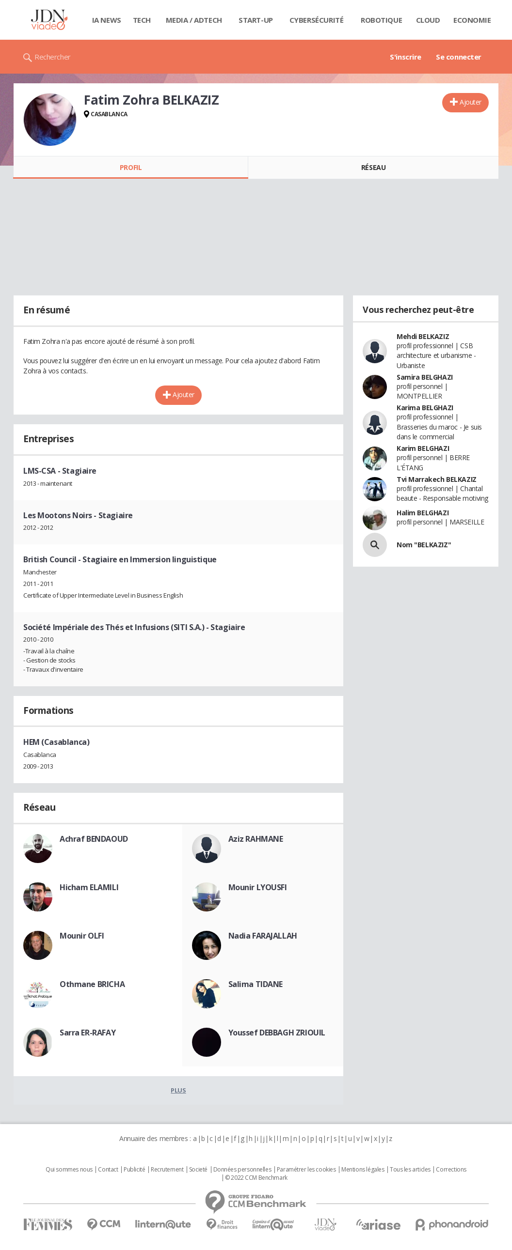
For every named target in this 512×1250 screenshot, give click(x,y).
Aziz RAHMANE (255, 838)
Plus (178, 1090)
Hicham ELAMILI (89, 887)
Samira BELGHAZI (425, 377)
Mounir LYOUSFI (257, 887)
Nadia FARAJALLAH (262, 935)
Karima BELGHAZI (425, 407)
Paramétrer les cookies (306, 1169)
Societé (198, 1169)
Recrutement (167, 1169)
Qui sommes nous (69, 1169)
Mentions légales (362, 1169)
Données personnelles (242, 1169)
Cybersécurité (316, 20)
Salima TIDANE (255, 984)
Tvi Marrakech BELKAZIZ (437, 479)
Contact (108, 1169)
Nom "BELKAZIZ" (424, 544)
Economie (472, 20)
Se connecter (458, 57)
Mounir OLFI (82, 935)
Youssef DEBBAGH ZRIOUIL (276, 1032)
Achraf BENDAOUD (94, 838)
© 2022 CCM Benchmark (256, 1177)
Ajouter (470, 102)
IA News (106, 20)
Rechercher (52, 57)
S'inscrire (405, 57)
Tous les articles (410, 1169)
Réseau (373, 167)
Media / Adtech (194, 20)
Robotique (381, 20)
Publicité (134, 1169)
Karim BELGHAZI (423, 448)
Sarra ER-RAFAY (87, 1032)
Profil (131, 167)
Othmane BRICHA (92, 984)
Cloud (428, 20)
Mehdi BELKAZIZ (423, 336)
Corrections (451, 1169)
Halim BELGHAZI (422, 512)
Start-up (256, 20)
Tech (142, 20)
